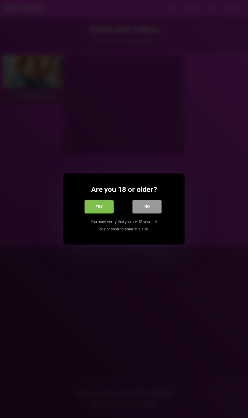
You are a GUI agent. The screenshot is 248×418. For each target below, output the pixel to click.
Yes (99, 206)
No (147, 206)
